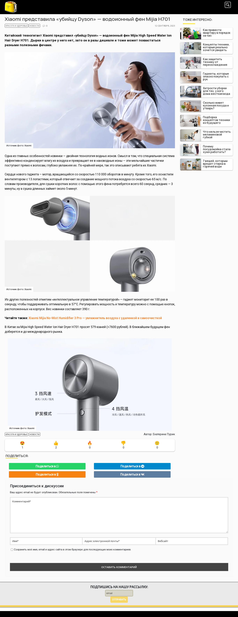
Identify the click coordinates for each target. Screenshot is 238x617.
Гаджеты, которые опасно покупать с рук (216, 76)
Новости (27, 26)
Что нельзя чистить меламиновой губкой (217, 134)
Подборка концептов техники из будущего (216, 120)
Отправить (119, 599)
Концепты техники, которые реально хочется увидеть (216, 47)
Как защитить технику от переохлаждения (215, 62)
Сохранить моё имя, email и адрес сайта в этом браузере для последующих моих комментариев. (72, 549)
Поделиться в (47, 466)
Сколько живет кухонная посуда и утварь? (216, 105)
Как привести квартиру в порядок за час (216, 32)
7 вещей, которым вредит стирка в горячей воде (215, 163)
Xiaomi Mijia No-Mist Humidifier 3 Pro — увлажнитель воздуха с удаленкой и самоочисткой (95, 318)
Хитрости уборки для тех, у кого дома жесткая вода (216, 91)
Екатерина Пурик (164, 434)
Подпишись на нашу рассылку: (119, 587)
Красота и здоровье (14, 26)
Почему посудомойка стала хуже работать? (216, 149)
